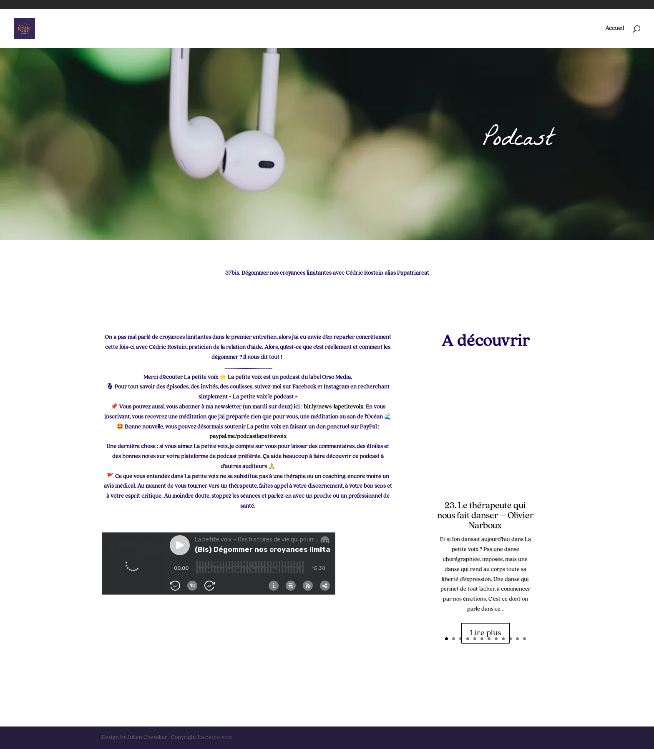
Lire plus (485, 633)
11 (517, 638)
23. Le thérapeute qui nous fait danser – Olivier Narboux (485, 515)
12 (524, 638)
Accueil (614, 28)
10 (510, 638)
